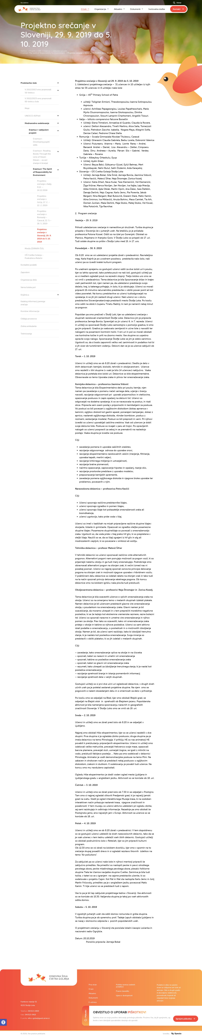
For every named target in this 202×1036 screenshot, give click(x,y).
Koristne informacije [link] (30, 311)
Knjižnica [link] (40, 294)
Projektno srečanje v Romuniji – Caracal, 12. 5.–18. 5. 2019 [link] (44, 217)
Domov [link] (24, 51)
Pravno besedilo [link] (122, 991)
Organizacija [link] (100, 9)
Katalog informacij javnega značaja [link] (33, 303)
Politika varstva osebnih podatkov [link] (125, 985)
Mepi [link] (27, 108)
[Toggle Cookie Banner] (85, 1016)
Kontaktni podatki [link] (29, 264)
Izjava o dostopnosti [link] (124, 995)
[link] (49, 977)
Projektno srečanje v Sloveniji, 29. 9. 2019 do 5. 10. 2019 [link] (44, 235)
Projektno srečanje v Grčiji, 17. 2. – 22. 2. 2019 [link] (43, 201)
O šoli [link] (91, 989)
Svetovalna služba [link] (156, 9)
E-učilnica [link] (92, 1002)
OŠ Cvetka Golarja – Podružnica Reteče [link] (34, 256)
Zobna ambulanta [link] (28, 326)
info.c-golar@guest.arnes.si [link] (38, 1018)
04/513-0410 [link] (30, 1014)
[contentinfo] (101, 516)
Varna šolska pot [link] (28, 287)
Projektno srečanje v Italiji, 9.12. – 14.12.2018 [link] (44, 185)
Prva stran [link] (93, 984)
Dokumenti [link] (93, 998)
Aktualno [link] (92, 993)
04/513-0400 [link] (33, 1011)
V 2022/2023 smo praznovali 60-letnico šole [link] (38, 100)
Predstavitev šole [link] (40, 83)
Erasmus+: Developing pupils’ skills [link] (41, 141)
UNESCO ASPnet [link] (42, 115)
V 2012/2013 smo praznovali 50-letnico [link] (42, 90)
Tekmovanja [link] (26, 333)
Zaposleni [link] (25, 272)
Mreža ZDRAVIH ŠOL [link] (34, 248)
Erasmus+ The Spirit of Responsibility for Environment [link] (43, 53)
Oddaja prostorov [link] (29, 318)
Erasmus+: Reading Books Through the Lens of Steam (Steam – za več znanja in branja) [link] (46, 156)
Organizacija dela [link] (29, 279)
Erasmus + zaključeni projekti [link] (56, 51)
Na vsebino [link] (24, 3)
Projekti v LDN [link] (35, 51)
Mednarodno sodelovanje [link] (42, 123)
